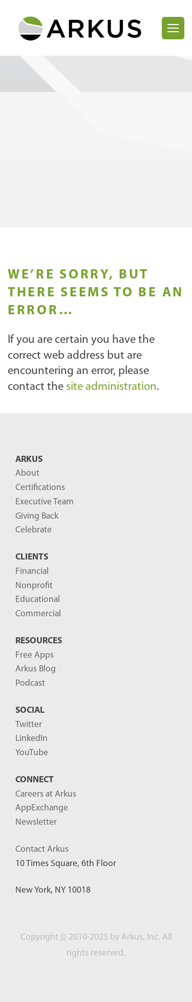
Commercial (38, 614)
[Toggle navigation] (173, 28)
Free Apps (34, 655)
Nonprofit (34, 585)
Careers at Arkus (45, 794)
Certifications (40, 487)
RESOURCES (38, 641)
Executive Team (44, 502)
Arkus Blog (35, 669)
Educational (37, 599)
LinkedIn (31, 738)
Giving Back (36, 516)
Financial (32, 571)
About (27, 473)
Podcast (30, 683)
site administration (111, 387)
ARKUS (28, 459)
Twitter (28, 724)
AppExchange (41, 808)
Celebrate (33, 530)
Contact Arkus (42, 849)
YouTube (31, 753)
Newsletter (36, 822)
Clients (31, 557)
